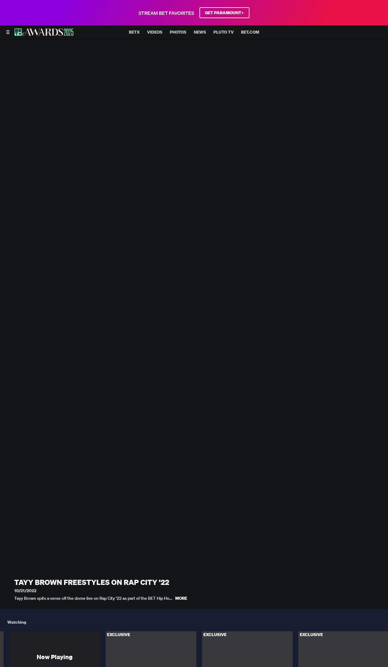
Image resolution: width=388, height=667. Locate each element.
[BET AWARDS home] (44, 34)
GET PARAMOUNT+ (224, 12)
